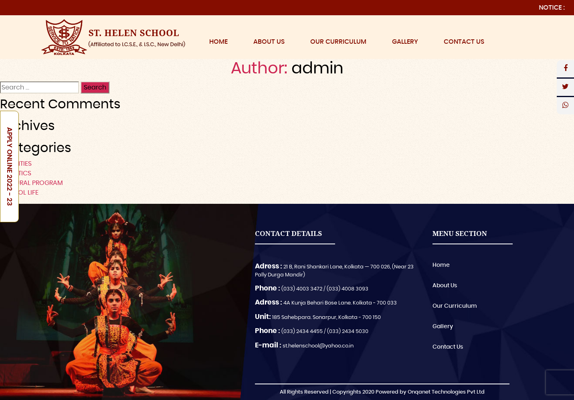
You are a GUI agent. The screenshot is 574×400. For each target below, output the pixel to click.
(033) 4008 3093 (347, 289)
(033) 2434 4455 (302, 331)
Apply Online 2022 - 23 (9, 166)
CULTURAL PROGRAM (31, 183)
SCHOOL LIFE (19, 192)
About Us (269, 42)
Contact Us (464, 42)
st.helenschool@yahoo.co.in (318, 346)
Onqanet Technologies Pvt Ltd (446, 392)
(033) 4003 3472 (301, 289)
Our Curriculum (338, 42)
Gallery (405, 42)
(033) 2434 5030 (347, 331)
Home (218, 42)
